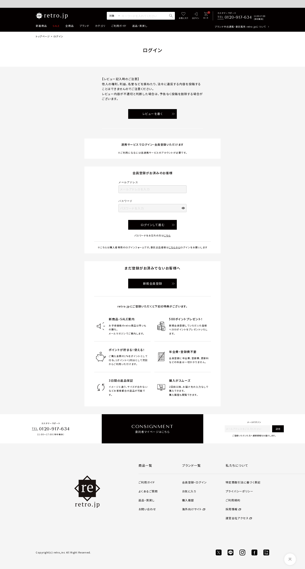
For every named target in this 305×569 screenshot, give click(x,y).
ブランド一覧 (191, 465)
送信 (278, 428)
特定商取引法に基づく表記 (243, 482)
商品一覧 (145, 465)
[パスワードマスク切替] (183, 208)
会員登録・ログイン (194, 482)
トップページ (43, 36)
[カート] (205, 16)
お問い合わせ (147, 509)
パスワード (126, 201)
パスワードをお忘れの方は (152, 235)
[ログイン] (195, 16)
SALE (56, 26)
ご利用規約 (233, 500)
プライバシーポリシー (239, 491)
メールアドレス (129, 182)
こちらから (174, 247)
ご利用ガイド (118, 26)
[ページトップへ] (290, 559)
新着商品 (41, 26)
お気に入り (189, 491)
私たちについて (237, 465)
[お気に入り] (183, 16)
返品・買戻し (139, 26)
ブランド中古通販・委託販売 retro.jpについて (240, 26)
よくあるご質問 (148, 491)
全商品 (69, 26)
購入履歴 (188, 500)
